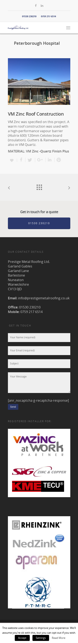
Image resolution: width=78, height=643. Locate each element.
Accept (22, 638)
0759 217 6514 (48, 16)
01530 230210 (29, 16)
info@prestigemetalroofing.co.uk (43, 298)
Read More (58, 638)
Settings (41, 638)
